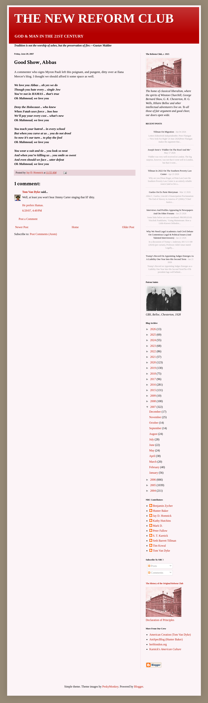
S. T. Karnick (160, 535)
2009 (153, 395)
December (155, 411)
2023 (153, 345)
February (154, 467)
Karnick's (165, 649)
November (155, 417)
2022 (153, 351)
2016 (153, 384)
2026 (153, 329)
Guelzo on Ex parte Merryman (163, 192)
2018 (153, 373)
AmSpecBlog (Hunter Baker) (166, 639)
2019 (153, 367)
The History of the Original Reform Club (164, 583)
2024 (153, 340)
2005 (153, 485)
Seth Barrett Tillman (164, 540)
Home (75, 227)
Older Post (128, 227)
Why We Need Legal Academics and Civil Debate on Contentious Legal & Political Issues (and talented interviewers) (169, 234)
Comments (155, 572)
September (155, 428)
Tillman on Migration (163, 131)
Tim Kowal (159, 545)
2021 (153, 356)
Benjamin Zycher (163, 505)
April (152, 455)
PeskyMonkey (110, 686)
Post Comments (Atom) (43, 234)
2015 (153, 390)
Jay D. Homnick (162, 515)
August (153, 433)
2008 (153, 401)
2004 (153, 490)
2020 (153, 362)
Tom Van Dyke (31, 191)
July (152, 439)
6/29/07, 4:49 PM (32, 210)
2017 (153, 379)
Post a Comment (28, 218)
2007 (153, 406)
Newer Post (21, 227)
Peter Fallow (160, 530)
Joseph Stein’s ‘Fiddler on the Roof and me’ (169, 149)
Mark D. (157, 525)
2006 (153, 479)
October (154, 422)
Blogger (138, 686)
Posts (152, 565)
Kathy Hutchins (162, 520)
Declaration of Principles (160, 620)
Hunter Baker (160, 510)
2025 (153, 334)
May (152, 450)
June (152, 444)
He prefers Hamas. (33, 205)
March (153, 461)
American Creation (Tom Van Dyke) (170, 634)
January (154, 472)
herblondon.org (158, 644)
